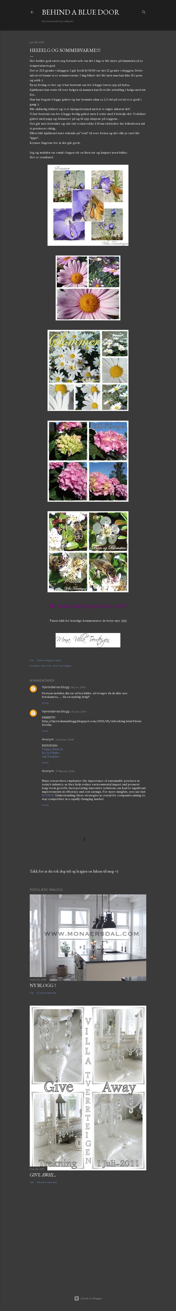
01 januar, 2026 (65, 739)
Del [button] (32, 660)
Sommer (46, 665)
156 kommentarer (47, 1182)
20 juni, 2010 (78, 711)
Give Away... (43, 1175)
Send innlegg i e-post (49, 660)
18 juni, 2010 (78, 687)
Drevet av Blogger (88, 1298)
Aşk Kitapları (50, 756)
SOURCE (48, 795)
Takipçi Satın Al (52, 749)
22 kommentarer (47, 992)
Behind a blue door (81, 12)
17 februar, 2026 (65, 771)
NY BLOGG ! (43, 985)
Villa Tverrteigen (62, 665)
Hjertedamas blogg (55, 687)
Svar (45, 703)
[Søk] (143, 11)
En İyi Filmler (51, 753)
